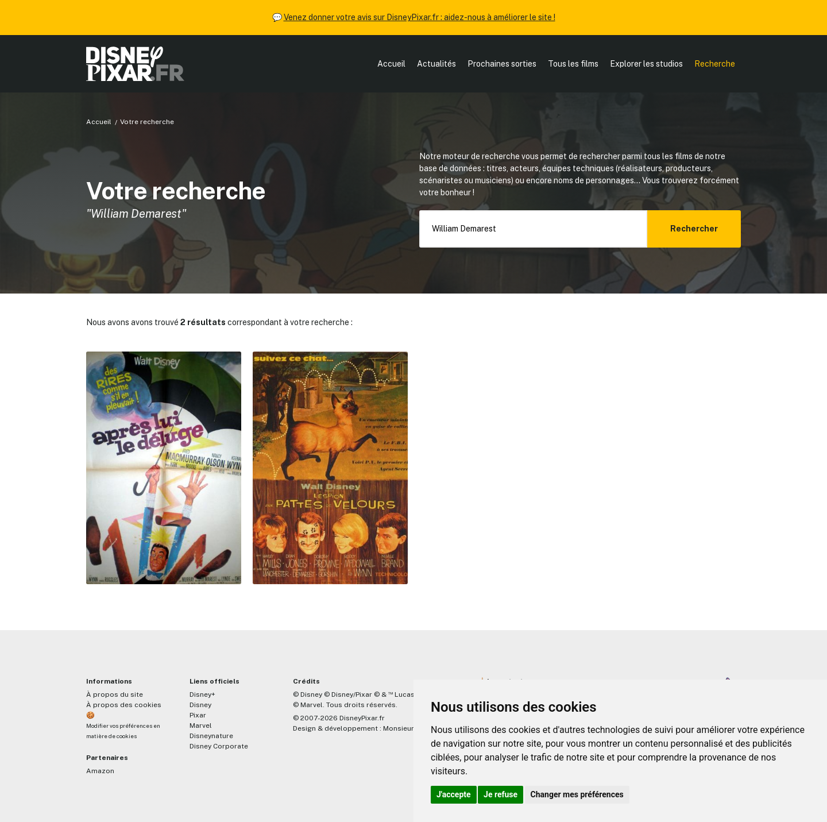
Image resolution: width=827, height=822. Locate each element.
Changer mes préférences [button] (577, 794)
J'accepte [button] (453, 794)
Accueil (391, 63)
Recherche (714, 63)
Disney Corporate (219, 746)
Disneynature (211, 736)
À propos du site (114, 694)
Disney (200, 705)
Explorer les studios (646, 63)
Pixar (198, 715)
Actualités (436, 63)
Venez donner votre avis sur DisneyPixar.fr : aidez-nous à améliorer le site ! (419, 17)
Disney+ (202, 694)
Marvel (201, 725)
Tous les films (573, 63)
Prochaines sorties (501, 63)
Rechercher (694, 228)
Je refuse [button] (500, 794)
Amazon (100, 771)
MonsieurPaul (405, 728)
